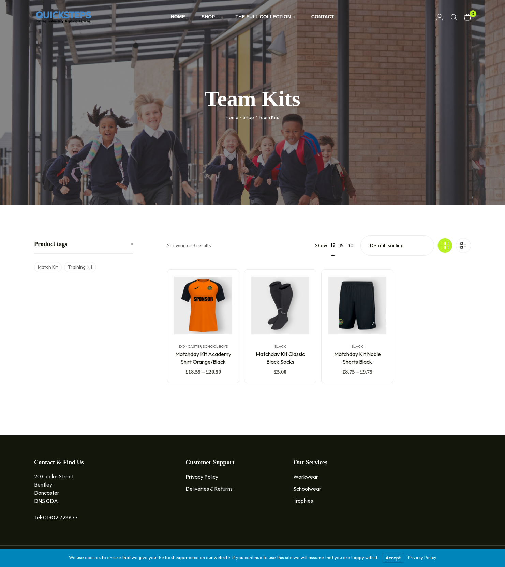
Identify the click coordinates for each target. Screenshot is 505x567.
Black (280, 346)
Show (321, 245)
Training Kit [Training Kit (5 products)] (80, 267)
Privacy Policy (422, 557)
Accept (393, 558)
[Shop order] (397, 245)
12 (333, 245)
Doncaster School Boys (203, 346)
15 (341, 245)
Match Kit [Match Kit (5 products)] (48, 267)
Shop (248, 117)
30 (350, 245)
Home (232, 117)
